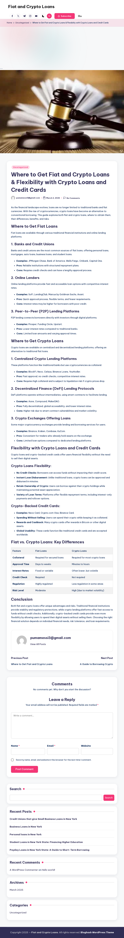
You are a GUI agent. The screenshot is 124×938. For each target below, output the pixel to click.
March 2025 (16, 889)
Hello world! (48, 869)
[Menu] (79, 16)
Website (86, 745)
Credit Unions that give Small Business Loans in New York (43, 818)
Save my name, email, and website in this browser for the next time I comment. (53, 760)
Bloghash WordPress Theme (97, 932)
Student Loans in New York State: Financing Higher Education (46, 842)
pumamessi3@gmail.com (50, 638)
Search (15, 789)
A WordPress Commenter (24, 869)
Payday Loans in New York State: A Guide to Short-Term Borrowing (49, 849)
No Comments (71, 198)
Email (51, 745)
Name (15, 745)
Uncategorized (20, 167)
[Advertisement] (62, 47)
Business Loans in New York (26, 826)
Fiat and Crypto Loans (31, 6)
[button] (64, 16)
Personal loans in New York (26, 834)
